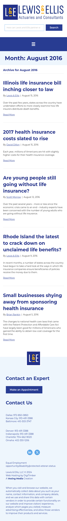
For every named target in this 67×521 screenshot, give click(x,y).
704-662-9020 (24, 437)
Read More (9, 114)
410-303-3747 (24, 421)
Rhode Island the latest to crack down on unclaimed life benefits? (32, 243)
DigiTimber (30, 475)
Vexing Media (15, 478)
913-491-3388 (26, 418)
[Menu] (33, 44)
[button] (54, 27)
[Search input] (24, 27)
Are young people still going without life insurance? (29, 184)
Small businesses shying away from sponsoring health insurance (32, 302)
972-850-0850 (20, 415)
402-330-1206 (22, 440)
